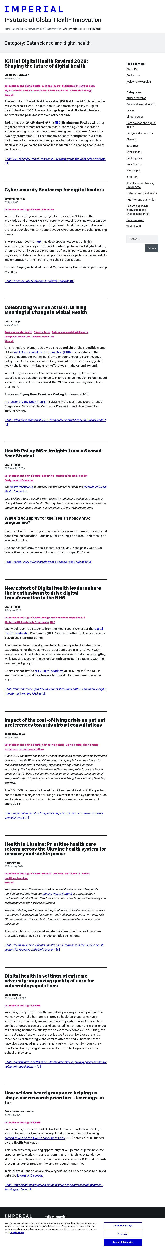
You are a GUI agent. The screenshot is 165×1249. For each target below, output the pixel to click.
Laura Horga (13, 321)
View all (9, 95)
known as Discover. (30, 1175)
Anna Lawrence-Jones (19, 1111)
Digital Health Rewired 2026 (78, 86)
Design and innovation (17, 336)
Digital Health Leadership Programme (27, 622)
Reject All (123, 1237)
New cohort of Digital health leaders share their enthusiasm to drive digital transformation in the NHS (53, 593)
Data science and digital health (23, 86)
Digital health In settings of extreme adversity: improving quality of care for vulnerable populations (49, 980)
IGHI (39, 241)
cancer (86, 873)
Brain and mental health (18, 332)
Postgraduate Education (19, 480)
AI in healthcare (51, 86)
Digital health (77, 617)
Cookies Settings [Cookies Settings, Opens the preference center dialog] (123, 1229)
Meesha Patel (13, 994)
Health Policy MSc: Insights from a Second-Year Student (54, 453)
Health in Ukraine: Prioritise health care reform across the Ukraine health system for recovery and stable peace (55, 849)
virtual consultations (31, 749)
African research (136, 98)
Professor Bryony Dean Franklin (26, 402)
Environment (133, 151)
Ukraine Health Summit (57, 894)
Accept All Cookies (123, 1245)
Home (7, 29)
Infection (58, 873)
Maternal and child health (141, 193)
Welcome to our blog (138, 81)
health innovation (58, 90)
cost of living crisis (53, 744)
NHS (52, 622)
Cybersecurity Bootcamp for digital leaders (54, 190)
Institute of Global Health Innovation (53, 20)
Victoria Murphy (15, 198)
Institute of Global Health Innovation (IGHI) (42, 352)
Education (48, 209)
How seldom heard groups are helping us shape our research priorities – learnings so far (54, 1097)
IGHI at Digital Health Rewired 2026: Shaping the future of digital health (46, 63)
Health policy (80, 475)
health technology (81, 90)
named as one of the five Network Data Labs (35, 1138)
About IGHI (132, 69)
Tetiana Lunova (15, 733)
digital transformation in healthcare (26, 90)
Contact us (133, 75)
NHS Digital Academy (49, 671)
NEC (58, 122)
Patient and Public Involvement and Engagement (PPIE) (137, 210)
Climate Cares (42, 332)
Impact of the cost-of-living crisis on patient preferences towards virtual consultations (55, 722)
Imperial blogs (19, 29)
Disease (36, 336)
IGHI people (133, 170)
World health (63, 475)
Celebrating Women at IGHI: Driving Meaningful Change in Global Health (46, 309)
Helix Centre (133, 164)
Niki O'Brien (12, 862)
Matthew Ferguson (17, 74)
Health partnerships (16, 878)
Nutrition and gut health (140, 199)
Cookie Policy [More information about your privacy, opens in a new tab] (17, 1235)
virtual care (11, 749)
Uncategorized (135, 220)
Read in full (39, 281)
